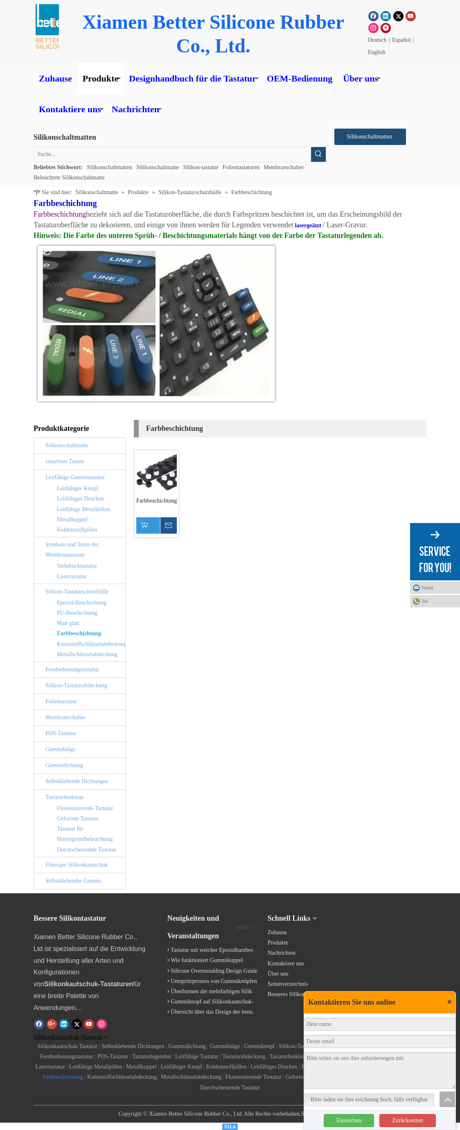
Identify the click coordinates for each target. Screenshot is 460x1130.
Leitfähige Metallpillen (83, 509)
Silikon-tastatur (201, 167)
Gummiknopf (259, 1046)
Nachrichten (135, 109)
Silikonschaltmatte (157, 167)
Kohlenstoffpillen (77, 530)
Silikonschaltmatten (109, 167)
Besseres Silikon (287, 994)
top (447, 1099)
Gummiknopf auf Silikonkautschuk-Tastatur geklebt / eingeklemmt (248, 1002)
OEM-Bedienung (299, 78)
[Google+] (52, 1024)
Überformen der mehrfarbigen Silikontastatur (223, 991)
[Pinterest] (386, 27)
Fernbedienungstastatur (72, 669)
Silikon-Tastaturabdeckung (76, 685)
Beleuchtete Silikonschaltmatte (69, 177)
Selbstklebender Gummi (73, 881)
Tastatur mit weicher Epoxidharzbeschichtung (223, 950)
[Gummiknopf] (51, 27)
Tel (425, 601)
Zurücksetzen (407, 1120)
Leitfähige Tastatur (197, 1056)
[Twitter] (398, 16)
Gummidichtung (64, 765)
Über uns (360, 78)
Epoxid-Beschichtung (81, 603)
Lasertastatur (71, 576)
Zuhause (55, 78)
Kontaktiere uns (70, 109)
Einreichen (348, 1120)
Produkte (101, 78)
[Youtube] (411, 16)
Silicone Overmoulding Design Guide (214, 971)
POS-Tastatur (60, 733)
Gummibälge (60, 749)
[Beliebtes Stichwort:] (318, 154)
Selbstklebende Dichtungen (76, 781)
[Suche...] (172, 154)
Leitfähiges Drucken (80, 499)
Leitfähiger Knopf (77, 488)
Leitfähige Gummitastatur (75, 477)
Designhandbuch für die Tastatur (192, 78)
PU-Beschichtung (77, 613)
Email (427, 588)
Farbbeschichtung (79, 633)
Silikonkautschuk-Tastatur (67, 1046)
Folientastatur (61, 701)
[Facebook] (373, 16)
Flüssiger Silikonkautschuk (76, 865)
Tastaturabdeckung (244, 1056)
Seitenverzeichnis (288, 984)
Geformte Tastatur (78, 818)
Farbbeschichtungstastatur (156, 501)
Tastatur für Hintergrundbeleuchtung (85, 834)
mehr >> (245, 927)
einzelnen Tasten (64, 461)
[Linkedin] (386, 16)
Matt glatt (68, 623)
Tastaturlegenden (151, 1056)
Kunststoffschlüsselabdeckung (91, 644)
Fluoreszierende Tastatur (85, 808)
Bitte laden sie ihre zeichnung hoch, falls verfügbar (369, 1099)
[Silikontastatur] (388, 921)
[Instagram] (373, 27)
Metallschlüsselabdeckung (87, 654)
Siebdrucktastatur (77, 566)
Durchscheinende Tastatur (86, 850)
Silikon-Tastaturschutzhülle (76, 592)
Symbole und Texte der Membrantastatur (72, 549)
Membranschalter (284, 167)
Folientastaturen (241, 167)
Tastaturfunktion (64, 797)
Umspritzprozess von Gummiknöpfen (214, 981)
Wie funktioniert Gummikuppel (207, 960)
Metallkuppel (72, 519)
